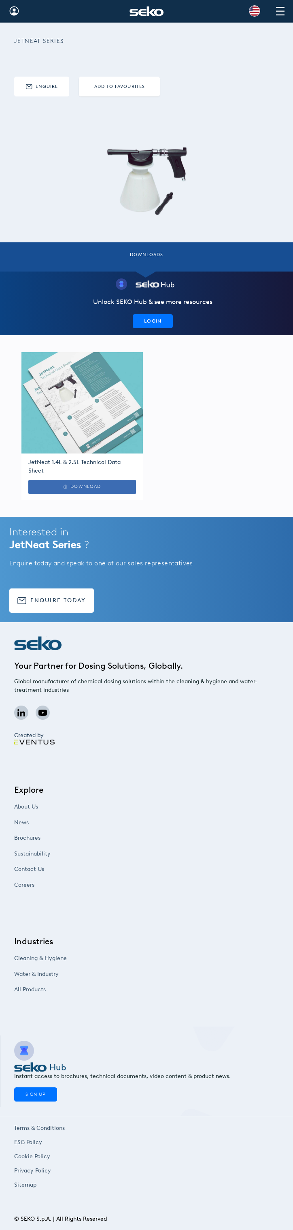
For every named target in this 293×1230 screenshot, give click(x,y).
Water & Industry (52, 974)
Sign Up (35, 1094)
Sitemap (27, 1185)
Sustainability (48, 854)
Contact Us (46, 869)
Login (152, 321)
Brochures (44, 838)
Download (82, 500)
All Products (46, 989)
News (39, 822)
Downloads (146, 254)
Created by (34, 738)
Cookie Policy (33, 1156)
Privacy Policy (33, 1171)
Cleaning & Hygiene (56, 958)
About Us (43, 807)
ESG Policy (29, 1142)
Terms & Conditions (39, 1128)
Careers (41, 885)
